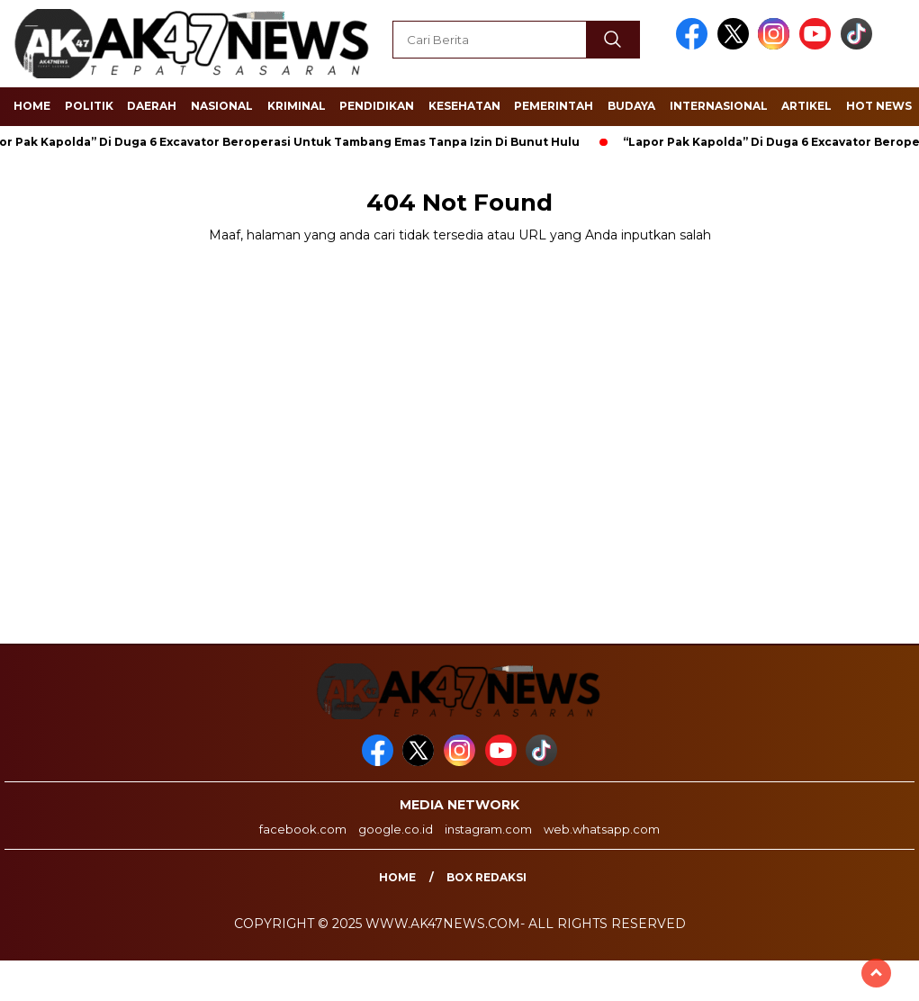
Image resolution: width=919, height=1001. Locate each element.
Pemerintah (553, 106)
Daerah (151, 106)
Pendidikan (376, 106)
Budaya (631, 106)
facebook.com (303, 829)
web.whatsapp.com (602, 829)
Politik (89, 106)
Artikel (806, 106)
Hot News (879, 106)
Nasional (222, 106)
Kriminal (296, 106)
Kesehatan (464, 106)
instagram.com (488, 829)
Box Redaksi (486, 877)
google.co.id (395, 829)
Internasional (719, 106)
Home (32, 106)
